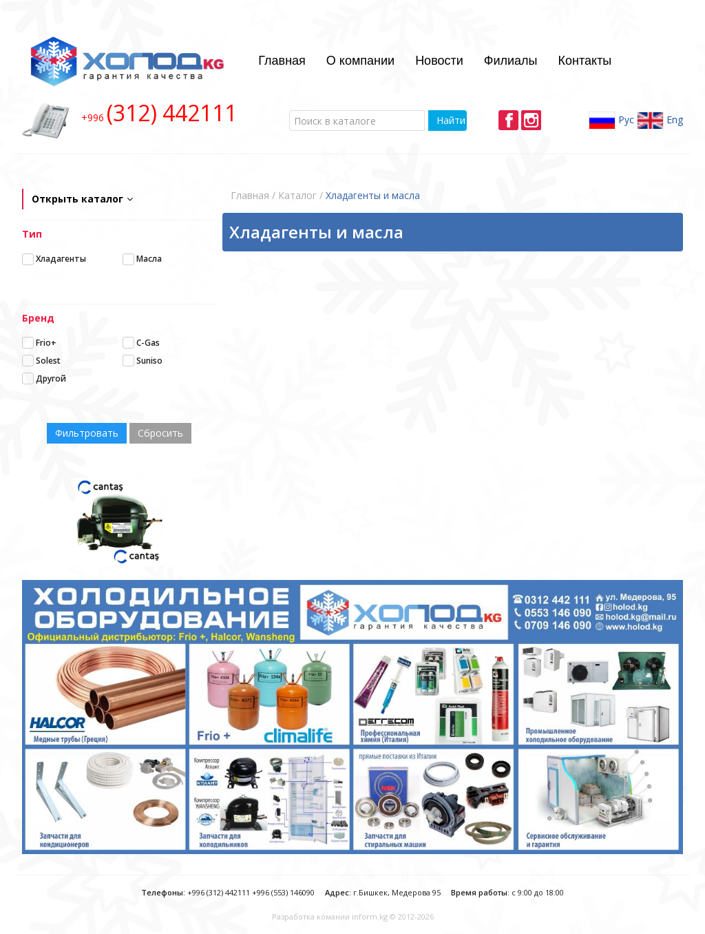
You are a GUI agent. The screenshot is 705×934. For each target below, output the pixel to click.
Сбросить (160, 432)
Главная (282, 61)
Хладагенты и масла (373, 195)
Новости (439, 61)
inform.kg (370, 916)
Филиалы (511, 61)
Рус (611, 120)
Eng (660, 120)
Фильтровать (86, 432)
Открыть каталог (82, 198)
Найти (450, 120)
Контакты (585, 61)
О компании (360, 61)
